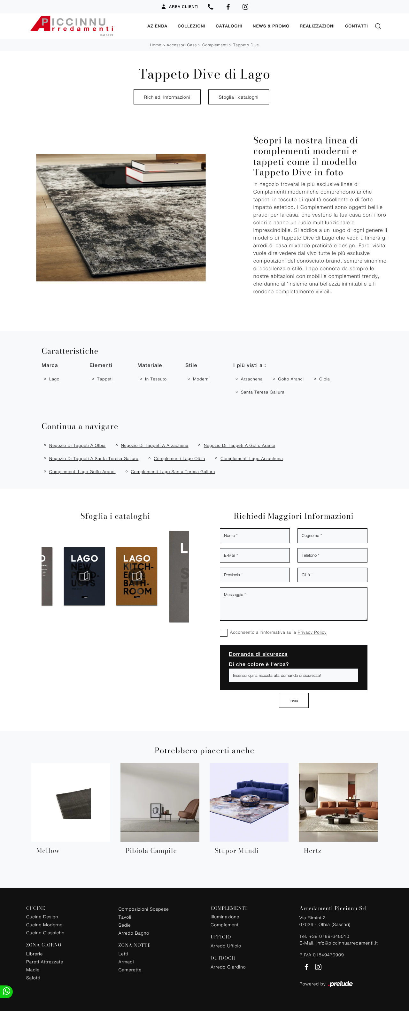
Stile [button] (191, 365)
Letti (123, 953)
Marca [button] (50, 365)
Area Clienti (180, 7)
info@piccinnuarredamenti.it (347, 943)
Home (155, 44)
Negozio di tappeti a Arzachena (155, 445)
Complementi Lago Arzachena (251, 458)
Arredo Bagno (134, 933)
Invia (293, 700)
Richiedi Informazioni (167, 97)
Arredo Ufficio (226, 945)
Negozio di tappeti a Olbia (77, 445)
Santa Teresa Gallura (263, 391)
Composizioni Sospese (144, 909)
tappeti (105, 378)
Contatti (356, 26)
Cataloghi (229, 26)
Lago (54, 378)
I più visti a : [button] (249, 365)
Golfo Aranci (291, 378)
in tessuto (156, 378)
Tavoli (125, 917)
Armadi (126, 961)
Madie (33, 969)
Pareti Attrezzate (44, 961)
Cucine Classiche (45, 932)
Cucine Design (42, 916)
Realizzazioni (317, 26)
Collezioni (191, 26)
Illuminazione (225, 916)
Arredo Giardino (228, 966)
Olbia (324, 378)
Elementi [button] (100, 365)
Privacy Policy (312, 632)
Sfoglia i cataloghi (239, 97)
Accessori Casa (182, 44)
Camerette (130, 969)
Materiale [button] (149, 365)
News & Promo (271, 26)
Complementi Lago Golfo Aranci (82, 471)
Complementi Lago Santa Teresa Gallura (173, 471)
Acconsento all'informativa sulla (278, 632)
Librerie (34, 953)
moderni (201, 378)
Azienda (157, 26)
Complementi (215, 44)
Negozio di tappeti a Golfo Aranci (239, 445)
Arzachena (252, 378)
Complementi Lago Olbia (179, 458)
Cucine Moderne (44, 924)
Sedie (125, 925)
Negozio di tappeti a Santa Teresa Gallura (93, 458)
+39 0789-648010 (329, 936)
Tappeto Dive (246, 44)
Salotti (33, 977)
